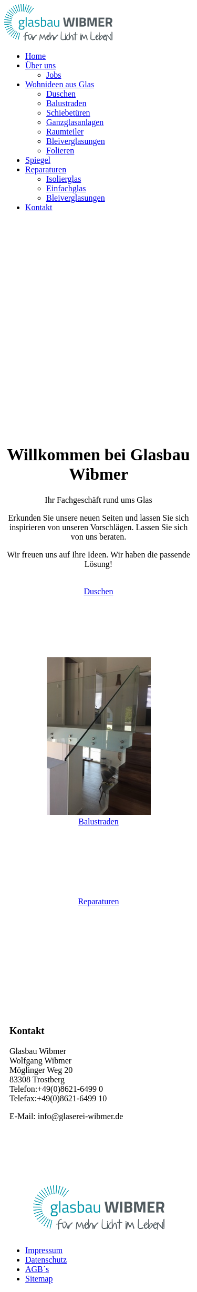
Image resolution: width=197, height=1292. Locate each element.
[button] (40, 65)
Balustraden (98, 821)
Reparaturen (98, 901)
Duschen (98, 591)
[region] (98, 332)
